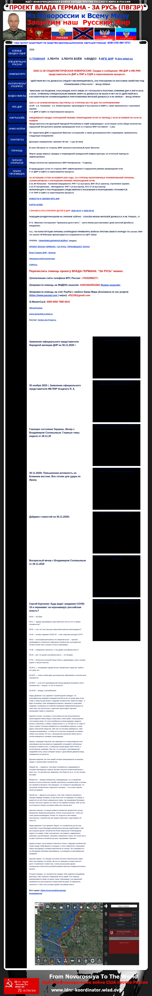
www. (41, 314)
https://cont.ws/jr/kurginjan (53, 890)
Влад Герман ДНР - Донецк (42, 253)
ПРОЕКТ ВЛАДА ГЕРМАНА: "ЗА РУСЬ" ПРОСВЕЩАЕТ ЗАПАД (59, 247)
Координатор (35, 893)
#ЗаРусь (33, 265)
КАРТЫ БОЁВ (36, 205)
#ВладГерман (36, 308)
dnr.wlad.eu (125, 58)
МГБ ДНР (107, 58)
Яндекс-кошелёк (110, 285)
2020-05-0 (89, 211)
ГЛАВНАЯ (38, 58)
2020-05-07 (76, 211)
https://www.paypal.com (43, 295)
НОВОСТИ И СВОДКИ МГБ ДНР (44, 199)
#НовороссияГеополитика (42, 259)
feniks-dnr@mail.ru (47, 320)
